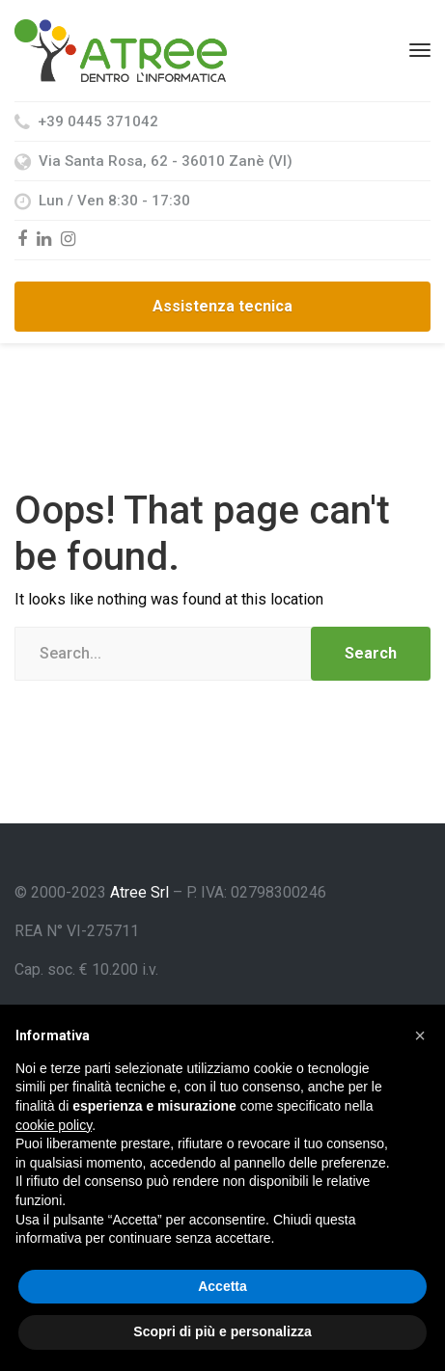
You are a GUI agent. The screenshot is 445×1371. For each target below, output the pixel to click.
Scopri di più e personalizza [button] (222, 1331)
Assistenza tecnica (222, 306)
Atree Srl (139, 892)
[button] (419, 1035)
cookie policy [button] (53, 1125)
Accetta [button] (222, 1286)
